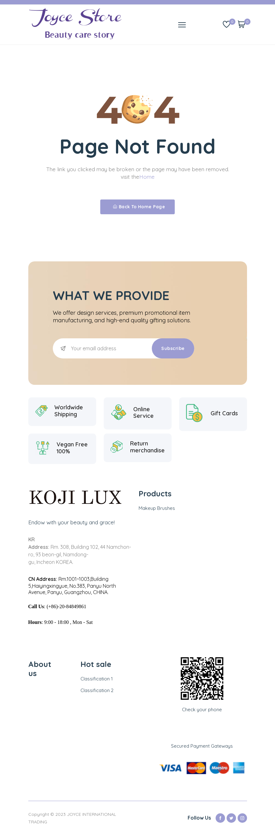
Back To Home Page (139, 207)
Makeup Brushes (157, 508)
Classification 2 (96, 690)
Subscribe (173, 348)
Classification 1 (96, 679)
